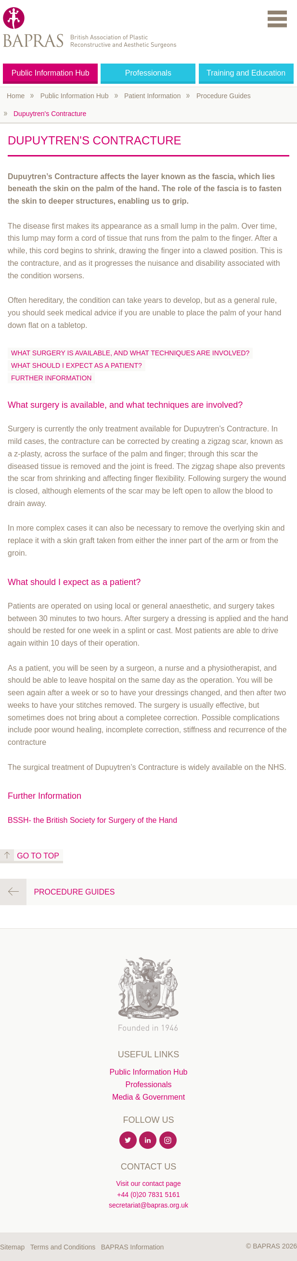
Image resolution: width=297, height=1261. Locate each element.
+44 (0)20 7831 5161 (148, 1194)
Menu (277, 18)
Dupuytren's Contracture (49, 113)
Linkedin (148, 1140)
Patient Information (152, 96)
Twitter (128, 1140)
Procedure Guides (223, 96)
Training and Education (246, 73)
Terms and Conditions (62, 1247)
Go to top (38, 856)
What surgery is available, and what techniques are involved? (130, 353)
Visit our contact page (148, 1183)
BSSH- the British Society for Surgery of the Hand (92, 820)
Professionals (148, 73)
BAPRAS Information (132, 1247)
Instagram (168, 1140)
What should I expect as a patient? (76, 365)
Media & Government (148, 1097)
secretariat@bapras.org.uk (148, 1205)
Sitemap (12, 1247)
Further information (51, 378)
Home (16, 96)
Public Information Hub (51, 73)
